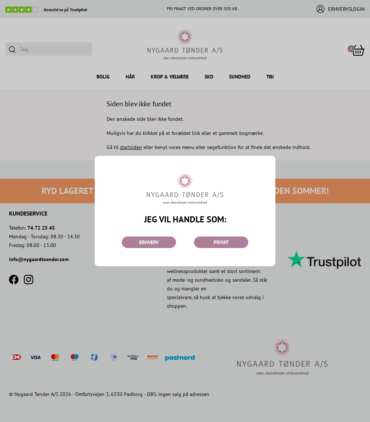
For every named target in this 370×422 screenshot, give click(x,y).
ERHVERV (149, 242)
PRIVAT (221, 242)
